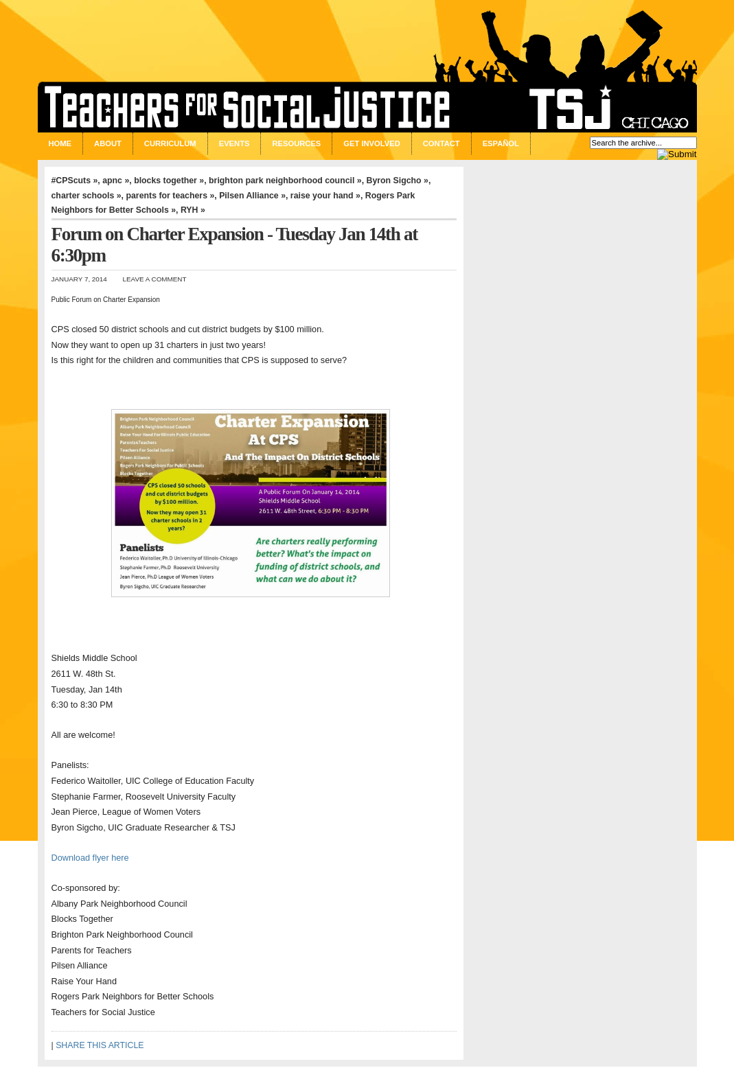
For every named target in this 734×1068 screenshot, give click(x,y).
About (108, 143)
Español (501, 143)
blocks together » (169, 180)
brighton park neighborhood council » (285, 180)
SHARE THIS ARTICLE (100, 1045)
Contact (441, 143)
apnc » (115, 180)
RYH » (193, 210)
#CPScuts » (74, 180)
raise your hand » (325, 195)
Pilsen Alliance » (252, 195)
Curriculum (170, 143)
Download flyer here (90, 857)
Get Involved (371, 143)
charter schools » (86, 195)
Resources (296, 143)
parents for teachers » (170, 195)
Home (60, 143)
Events (234, 143)
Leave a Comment (155, 279)
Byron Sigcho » (397, 180)
